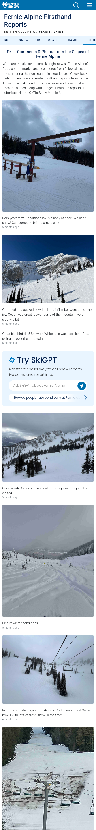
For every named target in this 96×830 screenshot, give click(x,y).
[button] (76, 5)
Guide (9, 40)
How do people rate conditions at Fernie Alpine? (50, 397)
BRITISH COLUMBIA (19, 31)
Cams (72, 40)
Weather (55, 40)
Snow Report (30, 40)
